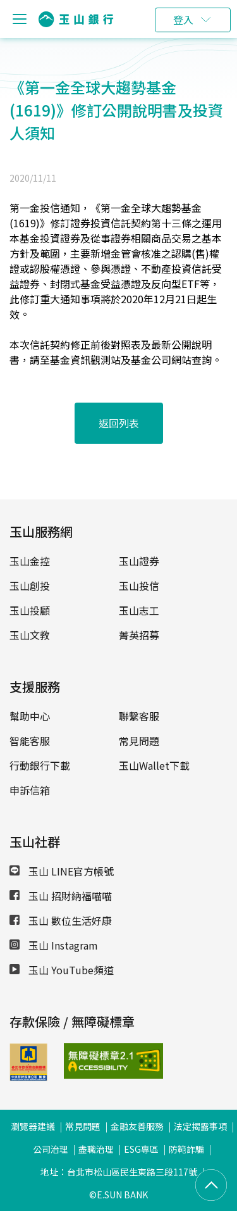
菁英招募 (139, 635)
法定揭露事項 (200, 1126)
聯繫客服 (139, 716)
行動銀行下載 (39, 765)
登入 (183, 19)
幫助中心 (29, 716)
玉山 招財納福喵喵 (60, 895)
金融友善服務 (137, 1126)
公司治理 (50, 1149)
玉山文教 (29, 635)
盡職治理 (96, 1149)
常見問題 (139, 740)
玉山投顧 (29, 610)
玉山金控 (29, 560)
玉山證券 (139, 560)
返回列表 (119, 422)
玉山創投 (29, 585)
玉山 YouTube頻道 (61, 969)
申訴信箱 (29, 790)
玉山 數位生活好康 (60, 920)
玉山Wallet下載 (154, 765)
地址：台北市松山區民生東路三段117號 (118, 1171)
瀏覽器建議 (33, 1126)
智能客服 (29, 740)
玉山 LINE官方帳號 (61, 871)
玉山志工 (139, 610)
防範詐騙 (186, 1149)
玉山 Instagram (53, 945)
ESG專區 (141, 1149)
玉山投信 (139, 585)
